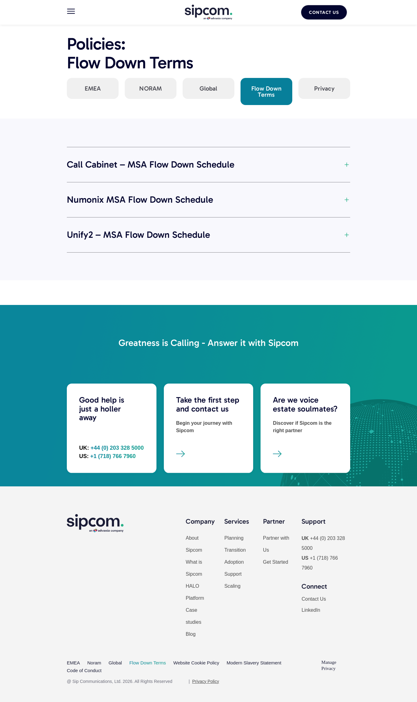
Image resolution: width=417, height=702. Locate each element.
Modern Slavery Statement (254, 662)
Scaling (232, 586)
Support (232, 574)
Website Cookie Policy (196, 662)
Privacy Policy (205, 678)
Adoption (234, 562)
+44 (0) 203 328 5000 (117, 483)
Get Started (275, 562)
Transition (235, 550)
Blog (191, 634)
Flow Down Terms (147, 662)
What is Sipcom (194, 568)
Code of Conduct (84, 668)
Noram (94, 662)
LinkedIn (311, 610)
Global (115, 662)
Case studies (193, 616)
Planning (233, 538)
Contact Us (314, 599)
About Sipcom (194, 544)
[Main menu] (71, 11)
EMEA (73, 662)
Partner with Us (276, 544)
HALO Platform (195, 592)
